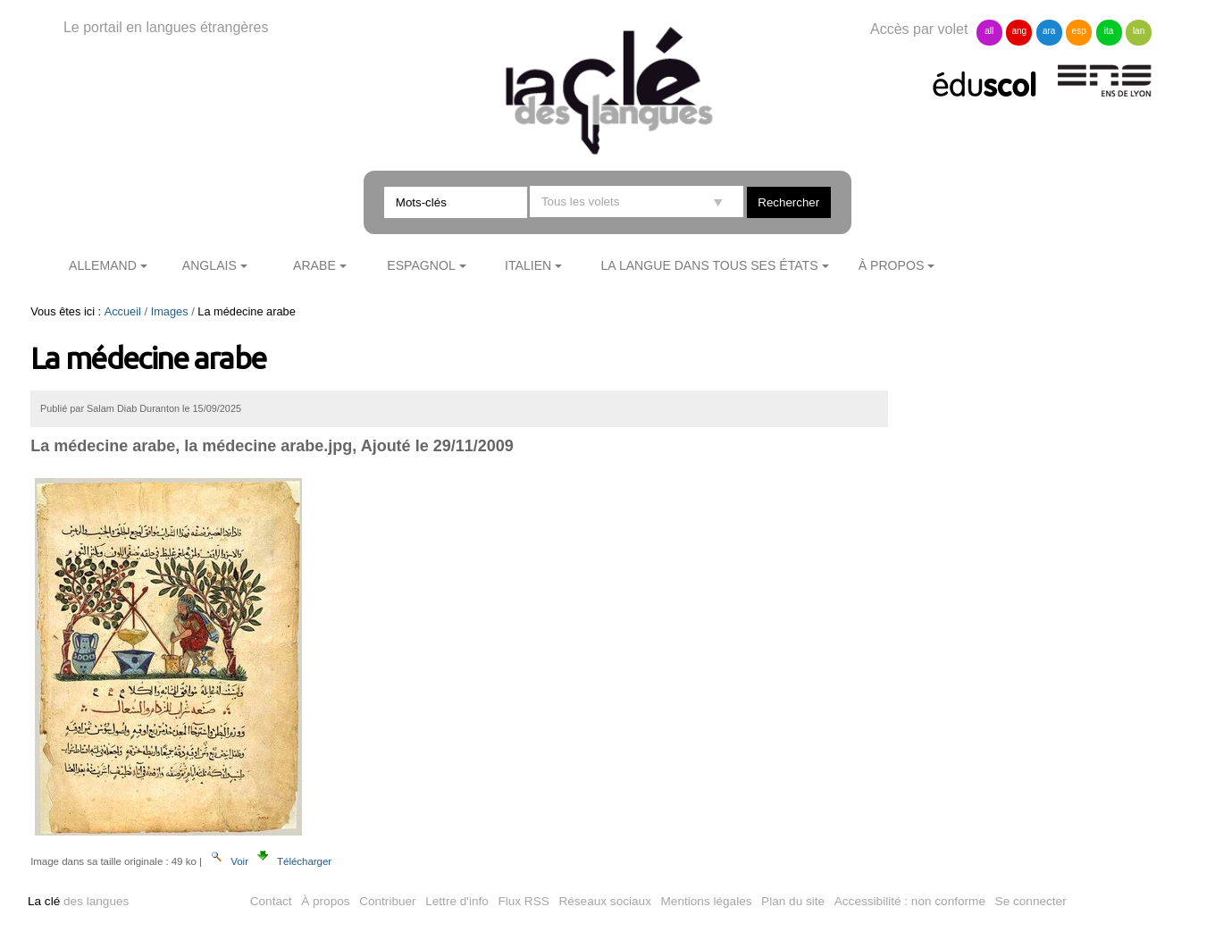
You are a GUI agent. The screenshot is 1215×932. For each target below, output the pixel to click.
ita (1109, 31)
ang (1018, 31)
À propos (892, 265)
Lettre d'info (457, 901)
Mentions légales (706, 901)
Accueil (123, 311)
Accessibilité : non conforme (909, 901)
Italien (528, 265)
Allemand (103, 265)
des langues (78, 901)
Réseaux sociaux (604, 901)
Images (170, 311)
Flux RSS (523, 901)
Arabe (314, 265)
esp (1079, 31)
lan (1138, 31)
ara (1049, 31)
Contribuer (387, 901)
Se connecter (1031, 901)
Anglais (209, 265)
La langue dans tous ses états (709, 265)
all (989, 31)
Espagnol (421, 265)
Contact (271, 901)
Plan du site (793, 901)
